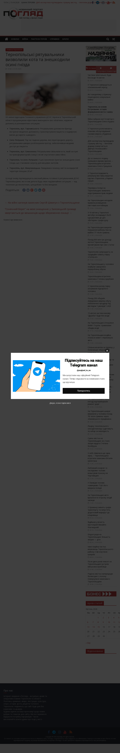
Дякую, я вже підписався (60, 403)
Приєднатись (83, 391)
